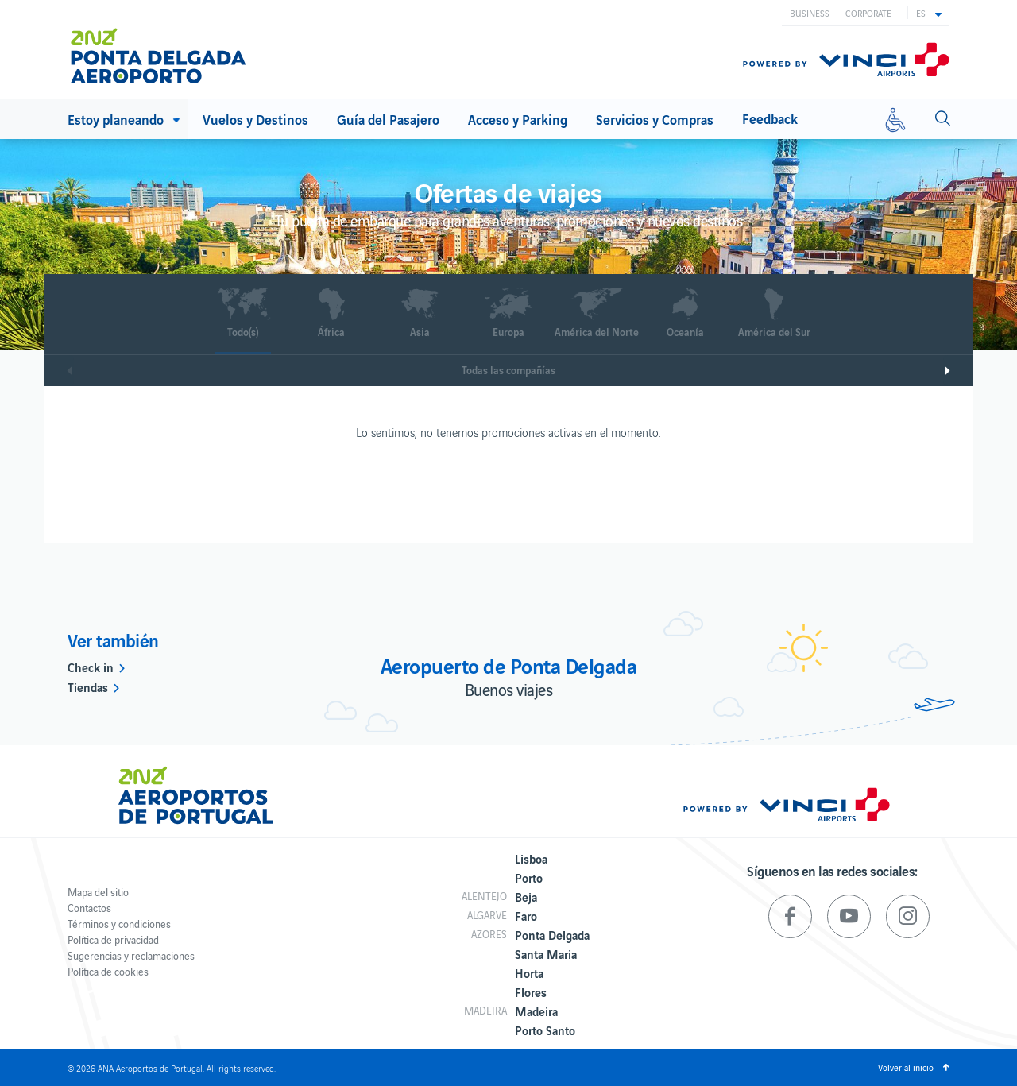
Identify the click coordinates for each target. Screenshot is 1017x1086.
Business (809, 12)
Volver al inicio (906, 1067)
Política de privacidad (113, 939)
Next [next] (958, 370)
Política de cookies (108, 971)
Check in (91, 666)
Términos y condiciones (119, 923)
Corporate (868, 12)
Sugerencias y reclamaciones (131, 955)
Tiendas (88, 686)
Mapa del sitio (98, 891)
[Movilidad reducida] (895, 119)
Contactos (89, 907)
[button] (929, 12)
